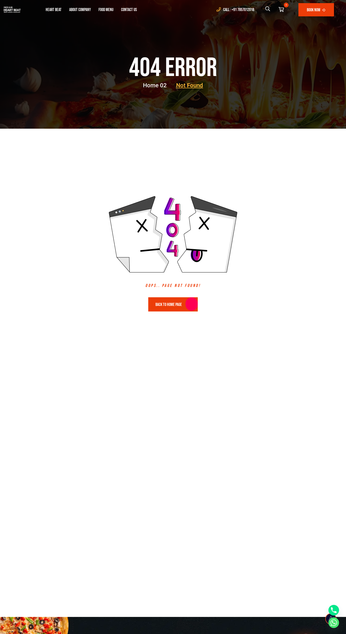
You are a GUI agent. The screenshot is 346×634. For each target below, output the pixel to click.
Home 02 (158, 85)
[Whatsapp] (333, 622)
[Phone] (333, 610)
